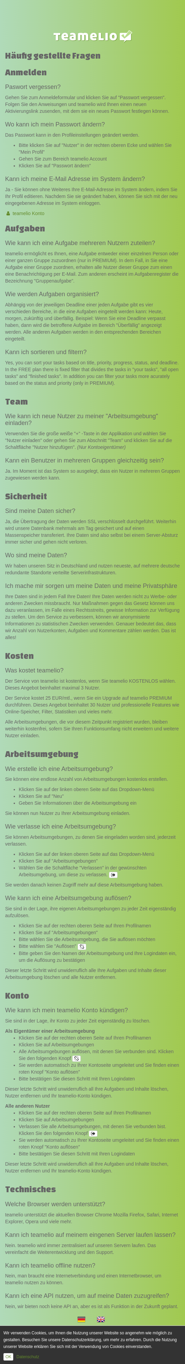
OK (8, 1356)
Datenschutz (27, 1356)
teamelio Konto (24, 213)
